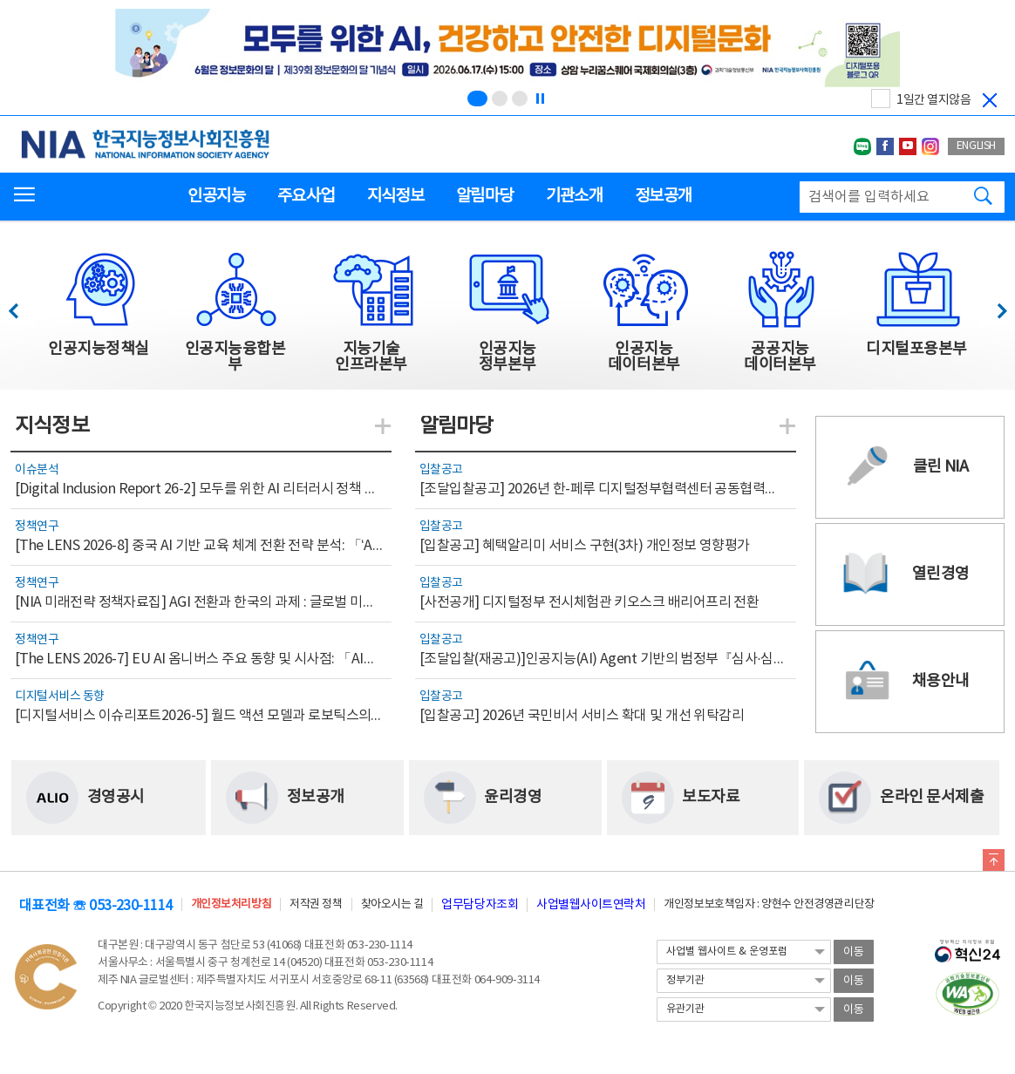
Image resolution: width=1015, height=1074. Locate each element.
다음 (993, 306)
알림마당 (484, 196)
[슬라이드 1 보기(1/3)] (477, 98)
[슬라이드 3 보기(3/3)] (520, 98)
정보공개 (663, 196)
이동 (853, 952)
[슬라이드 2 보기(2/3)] (500, 98)
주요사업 (305, 196)
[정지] (540, 98)
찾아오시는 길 (392, 904)
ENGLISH (976, 146)
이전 (21, 306)
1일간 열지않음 (933, 100)
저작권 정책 (316, 904)
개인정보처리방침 (231, 904)
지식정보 (395, 196)
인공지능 (215, 196)
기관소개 (574, 196)
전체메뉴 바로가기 (0, 0)
